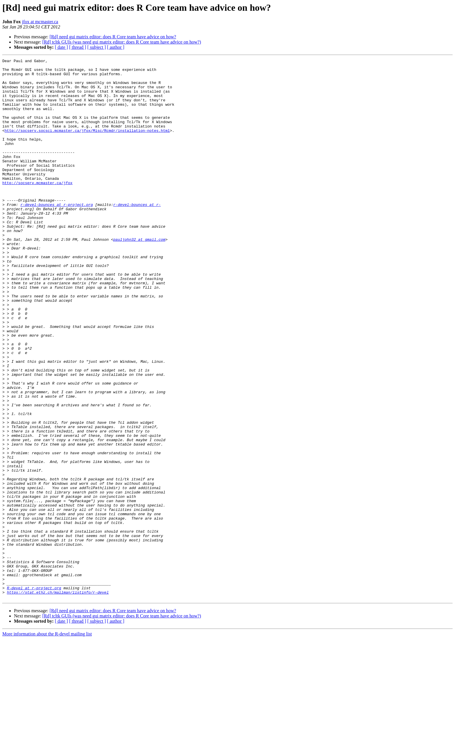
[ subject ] (96, 47)
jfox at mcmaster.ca (40, 21)
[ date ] (61, 47)
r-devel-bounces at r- (137, 234)
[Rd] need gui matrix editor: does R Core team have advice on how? (113, 36)
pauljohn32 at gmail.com (139, 276)
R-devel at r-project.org (34, 694)
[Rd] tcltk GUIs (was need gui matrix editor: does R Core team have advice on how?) (121, 41)
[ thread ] (77, 47)
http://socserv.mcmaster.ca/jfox (37, 208)
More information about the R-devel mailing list (47, 741)
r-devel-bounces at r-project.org (56, 234)
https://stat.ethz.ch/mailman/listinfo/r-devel (58, 699)
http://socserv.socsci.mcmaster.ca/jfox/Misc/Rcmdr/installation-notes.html (87, 145)
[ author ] (115, 47)
